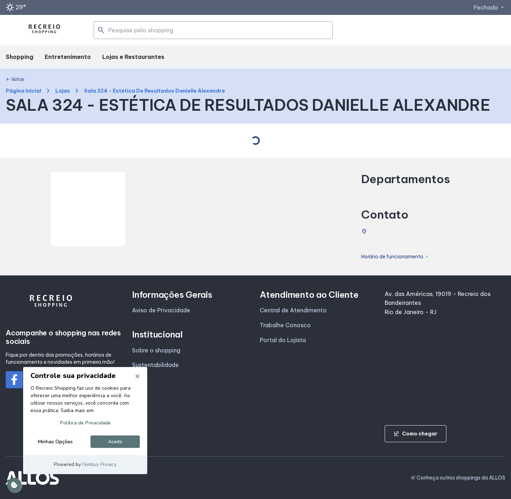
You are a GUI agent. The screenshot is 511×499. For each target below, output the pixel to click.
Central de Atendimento (293, 310)
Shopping (19, 56)
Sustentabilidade (155, 364)
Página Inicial (23, 91)
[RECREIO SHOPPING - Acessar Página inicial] (44, 30)
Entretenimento (68, 56)
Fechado (489, 7)
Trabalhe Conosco (285, 325)
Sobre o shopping (156, 350)
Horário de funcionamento (395, 257)
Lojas (62, 91)
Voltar (15, 79)
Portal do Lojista (283, 340)
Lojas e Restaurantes (133, 56)
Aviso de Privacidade (161, 310)
